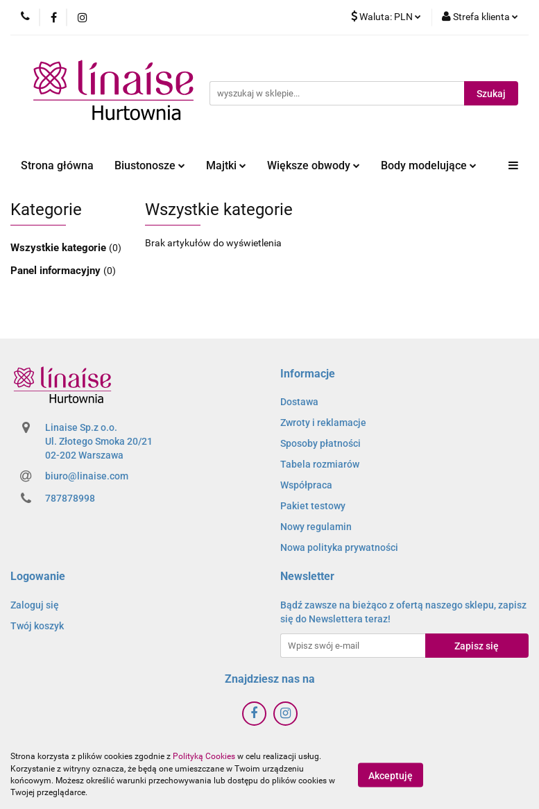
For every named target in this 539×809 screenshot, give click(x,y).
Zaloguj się (34, 605)
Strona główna (57, 165)
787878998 (70, 498)
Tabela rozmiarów (319, 464)
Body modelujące (429, 165)
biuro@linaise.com (86, 476)
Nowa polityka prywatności (339, 547)
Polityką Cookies (204, 756)
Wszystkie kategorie (59, 247)
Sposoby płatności (320, 443)
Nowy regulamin (316, 526)
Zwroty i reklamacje (323, 422)
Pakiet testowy (312, 505)
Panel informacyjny (56, 270)
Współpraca (306, 485)
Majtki (226, 165)
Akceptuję (390, 775)
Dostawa (299, 401)
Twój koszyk (37, 625)
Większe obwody (313, 165)
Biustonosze (149, 165)
